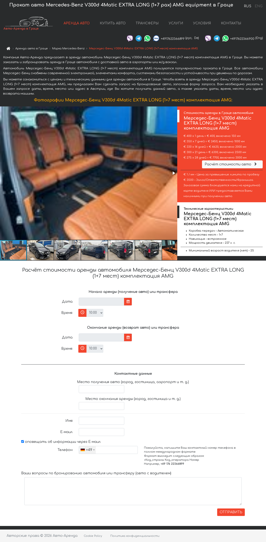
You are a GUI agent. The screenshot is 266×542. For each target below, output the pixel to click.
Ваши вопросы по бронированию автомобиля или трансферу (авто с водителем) (96, 473)
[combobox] (87, 450)
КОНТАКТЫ (231, 23)
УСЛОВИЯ (202, 23)
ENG (258, 6)
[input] (101, 302)
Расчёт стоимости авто (231, 164)
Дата (67, 301)
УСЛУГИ (176, 23)
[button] (173, 173)
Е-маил (66, 432)
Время (66, 313)
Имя (69, 421)
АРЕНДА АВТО (77, 23)
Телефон (65, 450)
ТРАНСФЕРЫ (147, 23)
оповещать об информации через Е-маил (61, 442)
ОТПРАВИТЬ (231, 512)
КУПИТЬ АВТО (113, 23)
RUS (247, 6)
